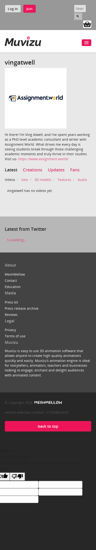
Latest (11, 170)
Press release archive (21, 308)
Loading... (16, 239)
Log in (13, 8)
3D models (42, 179)
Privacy (10, 330)
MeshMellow (15, 274)
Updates (56, 170)
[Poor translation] (17, 477)
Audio (82, 179)
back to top (48, 426)
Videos (10, 179)
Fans (75, 170)
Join (29, 8)
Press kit (11, 302)
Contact (11, 280)
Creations (32, 170)
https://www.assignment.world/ (43, 159)
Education (13, 286)
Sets (24, 179)
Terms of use (15, 336)
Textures (64, 179)
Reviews (11, 314)
